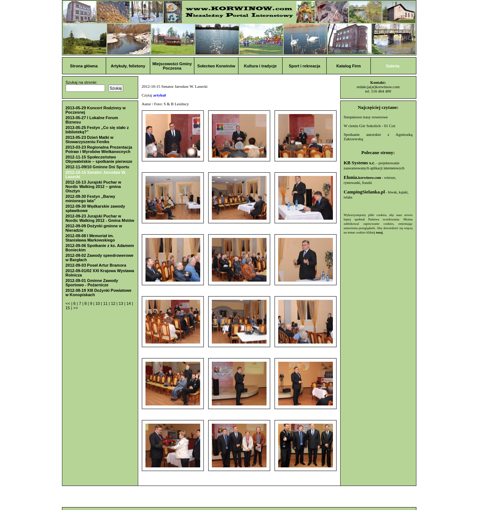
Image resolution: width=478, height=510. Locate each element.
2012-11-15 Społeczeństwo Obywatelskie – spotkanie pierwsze (99, 159)
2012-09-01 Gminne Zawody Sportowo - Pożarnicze (92, 282)
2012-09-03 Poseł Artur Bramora (96, 265)
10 (98, 303)
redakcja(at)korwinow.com (378, 87)
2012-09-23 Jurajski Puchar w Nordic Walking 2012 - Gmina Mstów (100, 218)
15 (68, 308)
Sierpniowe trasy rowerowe (366, 117)
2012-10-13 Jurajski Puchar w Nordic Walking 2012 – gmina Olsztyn (93, 186)
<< (68, 303)
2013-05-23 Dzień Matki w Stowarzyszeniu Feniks (89, 139)
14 (129, 303)
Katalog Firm (348, 66)
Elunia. (362, 177)
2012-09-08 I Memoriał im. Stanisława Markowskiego (90, 238)
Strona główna (84, 66)
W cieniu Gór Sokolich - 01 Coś (370, 125)
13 (121, 303)
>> (75, 308)
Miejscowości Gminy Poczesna (172, 66)
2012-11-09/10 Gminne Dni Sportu (97, 167)
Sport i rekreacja (304, 66)
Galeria (392, 66)
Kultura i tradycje (260, 66)
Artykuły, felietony (128, 66)
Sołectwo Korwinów (216, 66)
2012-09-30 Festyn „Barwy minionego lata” (90, 198)
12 (113, 303)
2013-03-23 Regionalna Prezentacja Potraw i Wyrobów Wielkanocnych (99, 149)
